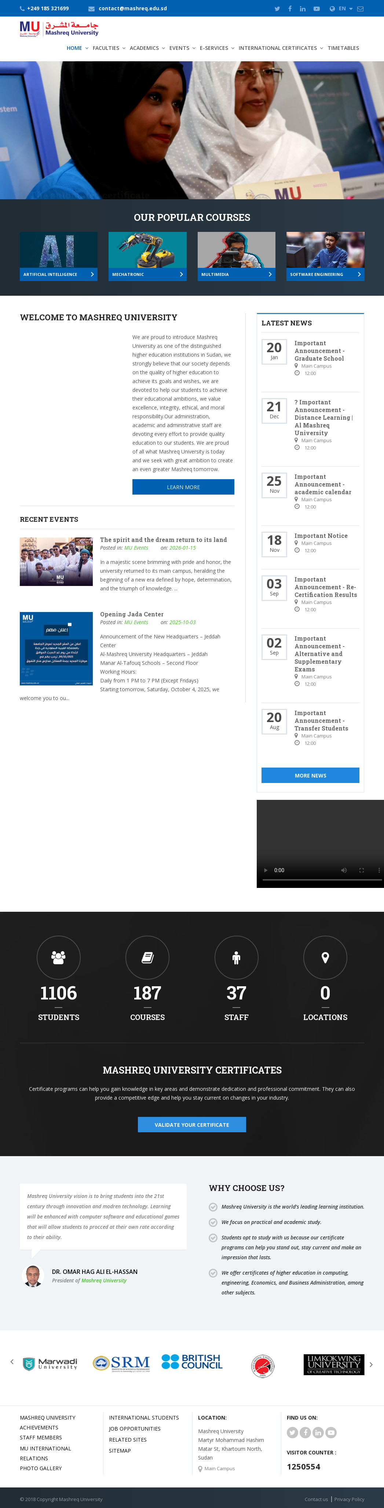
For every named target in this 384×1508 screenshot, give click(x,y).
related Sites (128, 1439)
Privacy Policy (349, 1499)
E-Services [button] (214, 47)
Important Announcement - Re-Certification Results (326, 586)
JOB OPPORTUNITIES (135, 1428)
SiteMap (120, 1450)
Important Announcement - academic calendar (323, 484)
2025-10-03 (182, 622)
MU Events (136, 547)
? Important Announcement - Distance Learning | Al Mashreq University (324, 417)
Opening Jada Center (132, 614)
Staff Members (41, 1437)
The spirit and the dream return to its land (163, 539)
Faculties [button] (106, 47)
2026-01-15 (182, 547)
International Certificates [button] (278, 47)
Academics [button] (144, 47)
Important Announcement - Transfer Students (321, 720)
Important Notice (321, 535)
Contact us (316, 1499)
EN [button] (341, 8)
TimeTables (343, 47)
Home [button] (74, 47)
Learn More (57, 163)
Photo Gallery (41, 1468)
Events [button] (179, 47)
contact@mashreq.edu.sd (133, 8)
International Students (144, 1417)
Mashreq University (104, 1280)
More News (310, 775)
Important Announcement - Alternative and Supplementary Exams (320, 653)
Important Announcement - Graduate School (320, 350)
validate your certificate (192, 1124)
